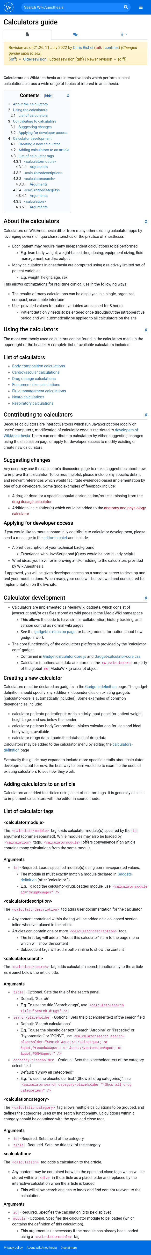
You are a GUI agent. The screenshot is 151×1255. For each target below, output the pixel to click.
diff (13, 59)
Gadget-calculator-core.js (64, 656)
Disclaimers (69, 1247)
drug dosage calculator (31, 501)
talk (98, 47)
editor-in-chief (55, 537)
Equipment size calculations (36, 384)
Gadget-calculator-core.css (117, 656)
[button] (123, 35)
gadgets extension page (54, 631)
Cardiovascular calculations (35, 372)
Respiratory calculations (32, 403)
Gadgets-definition (100, 686)
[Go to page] (126, 7)
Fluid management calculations (39, 391)
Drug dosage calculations (34, 378)
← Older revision (32, 59)
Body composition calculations (38, 366)
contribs (112, 47)
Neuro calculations (28, 397)
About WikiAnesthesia (42, 1247)
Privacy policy (13, 1247)
